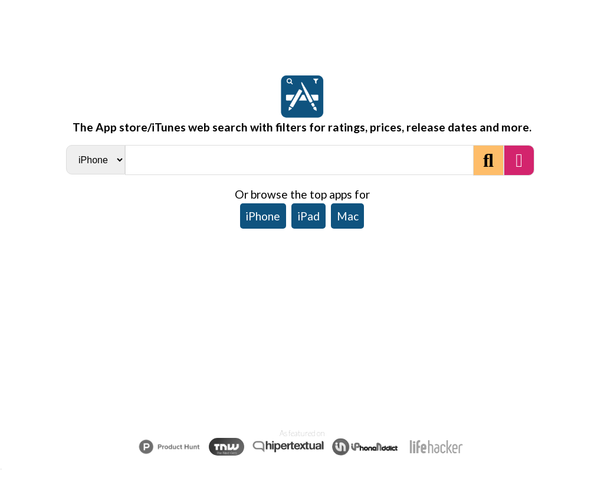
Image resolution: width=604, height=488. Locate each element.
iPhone (262, 216)
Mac (348, 216)
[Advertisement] (302, 325)
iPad (308, 216)
